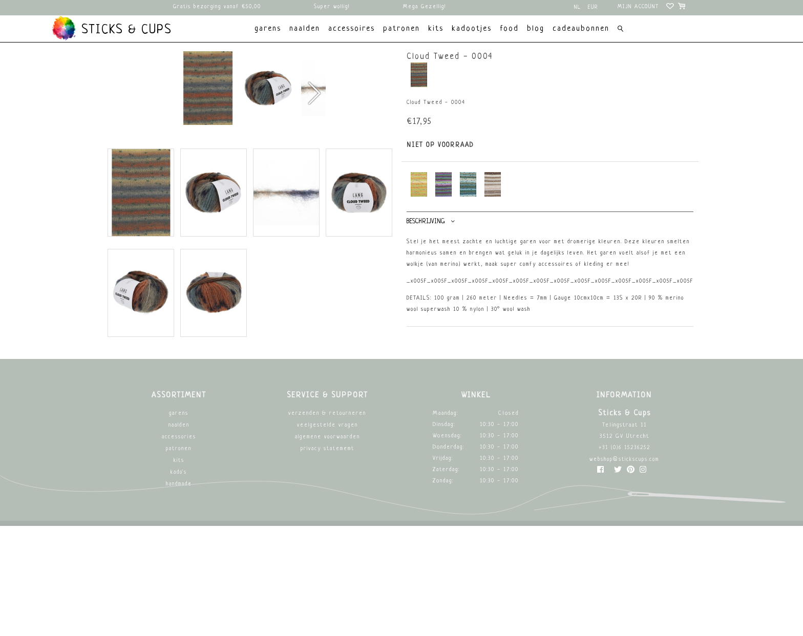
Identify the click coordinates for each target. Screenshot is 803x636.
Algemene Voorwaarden (327, 547)
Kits (179, 571)
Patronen (179, 559)
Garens (178, 523)
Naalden (178, 535)
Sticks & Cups (111, 28)
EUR (593, 7)
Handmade (179, 594)
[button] (314, 153)
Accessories (179, 547)
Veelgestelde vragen (327, 535)
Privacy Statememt (327, 559)
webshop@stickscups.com (624, 570)
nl (577, 7)
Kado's (179, 582)
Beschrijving (431, 221)
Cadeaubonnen (581, 29)
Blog (535, 29)
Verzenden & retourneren (327, 523)
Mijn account (638, 7)
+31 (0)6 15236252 (624, 558)
